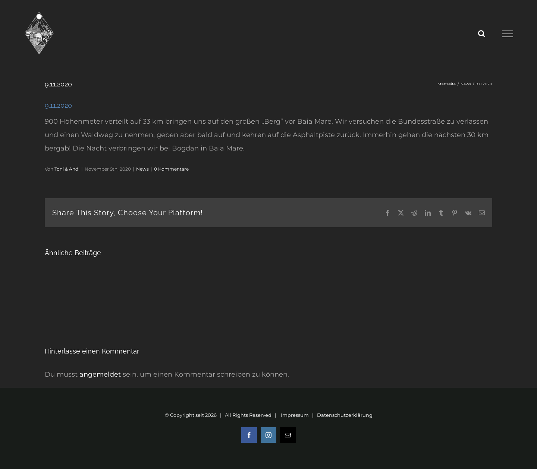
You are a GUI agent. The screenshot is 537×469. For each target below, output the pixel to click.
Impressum (295, 415)
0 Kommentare (171, 169)
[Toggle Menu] (507, 34)
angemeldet (100, 374)
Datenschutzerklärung (345, 415)
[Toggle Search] (481, 33)
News (142, 169)
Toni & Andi (66, 169)
